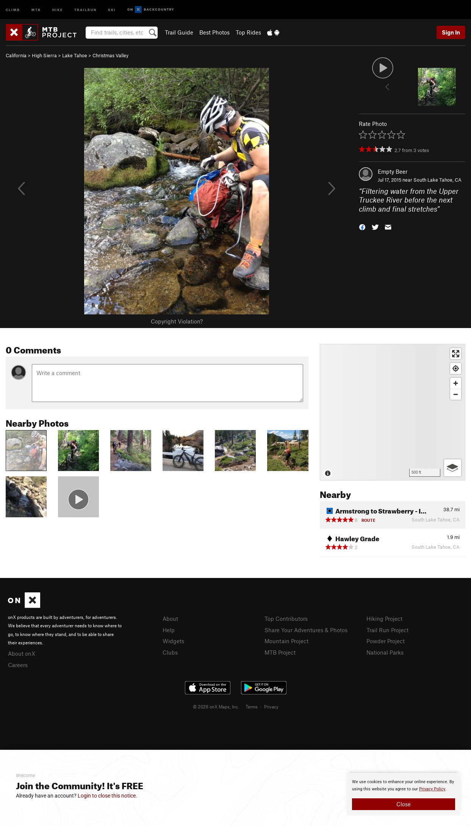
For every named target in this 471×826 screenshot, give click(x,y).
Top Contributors (286, 618)
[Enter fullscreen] (455, 353)
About (170, 618)
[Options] (452, 467)
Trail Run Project (387, 630)
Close (403, 804)
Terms (252, 706)
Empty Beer (392, 171)
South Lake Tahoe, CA (437, 180)
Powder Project (385, 641)
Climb (13, 9)
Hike (57, 9)
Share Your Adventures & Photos (305, 630)
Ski (112, 9)
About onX (21, 653)
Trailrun (85, 9)
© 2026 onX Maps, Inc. (216, 706)
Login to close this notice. (107, 796)
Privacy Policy (432, 789)
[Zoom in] (455, 383)
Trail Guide (179, 32)
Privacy (271, 706)
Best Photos (214, 32)
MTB (36, 9)
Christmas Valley (110, 55)
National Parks (385, 652)
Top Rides (248, 32)
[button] (362, 226)
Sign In (451, 32)
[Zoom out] (455, 394)
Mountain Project (286, 641)
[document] (403, 794)
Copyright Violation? (177, 321)
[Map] (392, 412)
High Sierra (44, 55)
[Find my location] (455, 368)
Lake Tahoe (74, 55)
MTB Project (280, 652)
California (16, 55)
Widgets (173, 641)
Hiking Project (384, 618)
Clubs (170, 652)
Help (169, 630)
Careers (18, 664)
